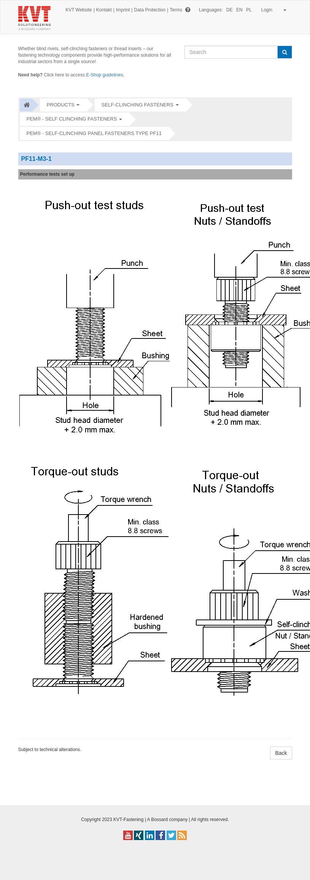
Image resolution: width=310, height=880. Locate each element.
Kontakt (104, 10)
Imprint (123, 10)
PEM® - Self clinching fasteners (72, 119)
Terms (176, 10)
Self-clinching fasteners (137, 105)
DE (229, 10)
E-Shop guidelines (104, 75)
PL (249, 10)
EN (239, 10)
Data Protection (149, 10)
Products (61, 105)
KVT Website (78, 10)
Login (272, 10)
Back (281, 753)
